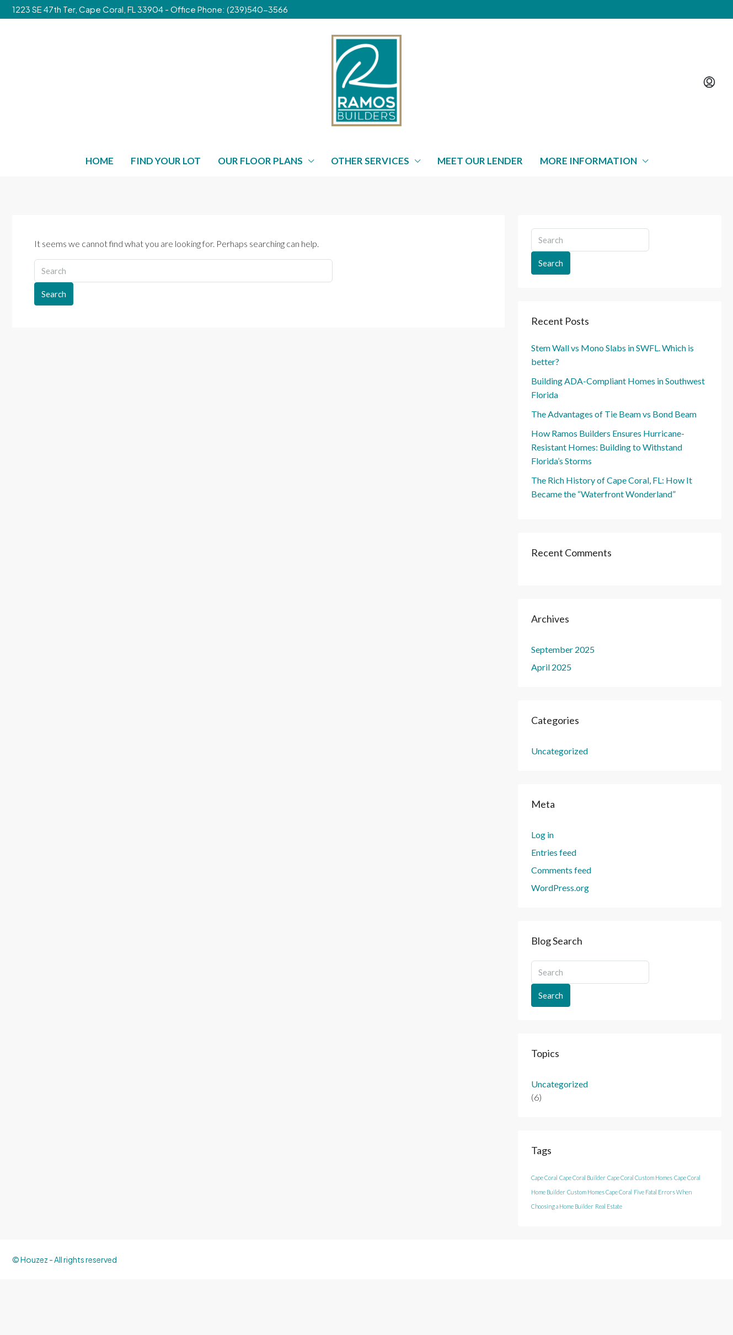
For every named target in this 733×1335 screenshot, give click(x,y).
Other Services (370, 161)
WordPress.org (560, 887)
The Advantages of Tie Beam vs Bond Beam (614, 414)
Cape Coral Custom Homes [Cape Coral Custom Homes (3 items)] (639, 1177)
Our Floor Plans (260, 161)
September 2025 (563, 649)
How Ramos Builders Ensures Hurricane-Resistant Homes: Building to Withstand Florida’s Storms (607, 447)
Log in (542, 834)
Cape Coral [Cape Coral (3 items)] (544, 1177)
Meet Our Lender (480, 161)
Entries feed (553, 852)
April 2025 (551, 667)
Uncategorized (559, 751)
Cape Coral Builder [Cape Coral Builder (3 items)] (582, 1177)
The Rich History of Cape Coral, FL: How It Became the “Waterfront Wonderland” (611, 487)
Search (53, 294)
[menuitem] (709, 82)
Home (99, 161)
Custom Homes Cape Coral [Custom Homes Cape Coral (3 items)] (599, 1191)
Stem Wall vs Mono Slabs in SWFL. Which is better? (612, 354)
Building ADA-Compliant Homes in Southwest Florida (618, 388)
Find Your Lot (166, 161)
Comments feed (561, 870)
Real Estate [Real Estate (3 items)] (608, 1206)
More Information (588, 161)
